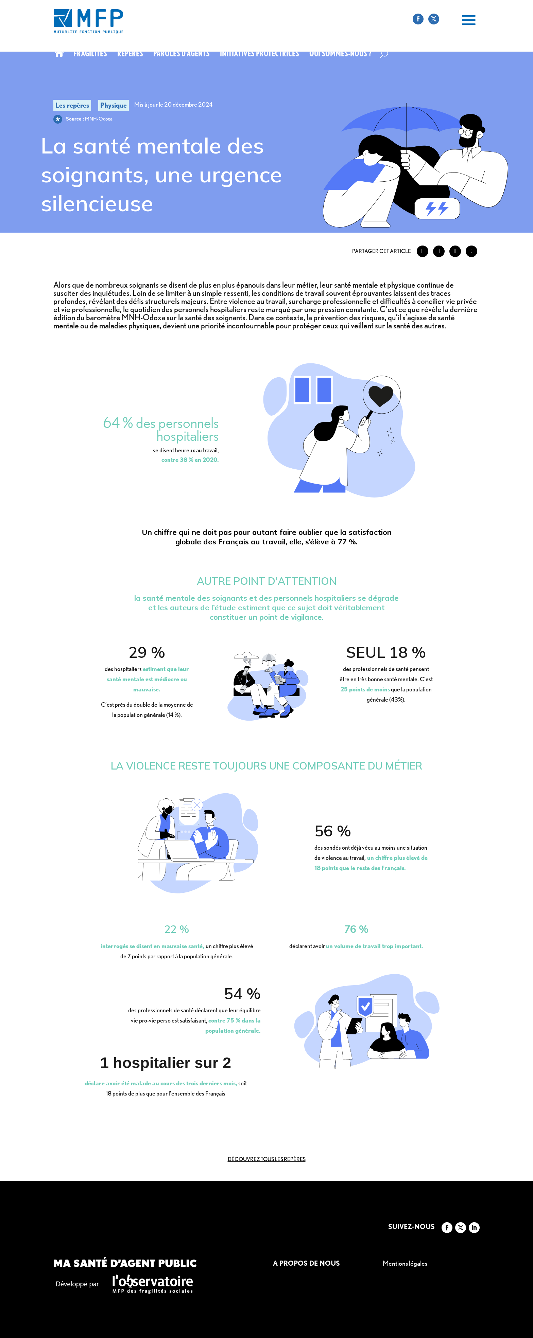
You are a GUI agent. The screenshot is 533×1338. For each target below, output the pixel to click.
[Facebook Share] (422, 251)
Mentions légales (405, 1263)
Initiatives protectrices (259, 54)
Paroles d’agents (181, 54)
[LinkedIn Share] (455, 251)
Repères (130, 54)
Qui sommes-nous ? (340, 54)
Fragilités (90, 54)
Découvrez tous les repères (267, 1159)
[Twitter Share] (438, 251)
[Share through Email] (471, 251)
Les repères (72, 105)
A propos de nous (306, 1263)
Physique (113, 105)
